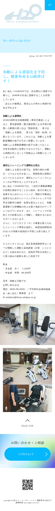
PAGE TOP (27, 425)
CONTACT (26, 454)
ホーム (31, 56)
